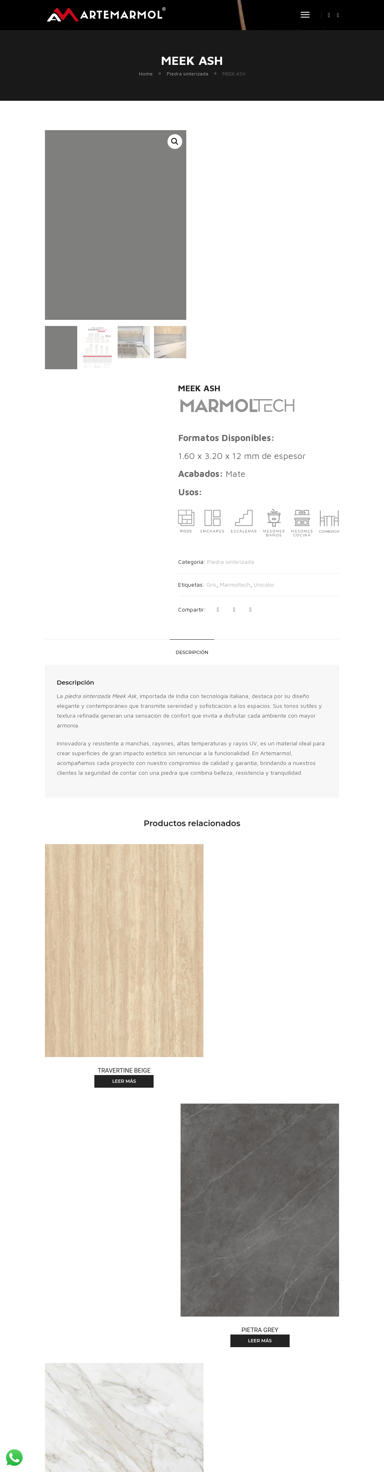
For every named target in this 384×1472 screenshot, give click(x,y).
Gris (231, 332)
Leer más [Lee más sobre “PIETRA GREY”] (270, 819)
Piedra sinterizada (187, 76)
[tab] (192, 413)
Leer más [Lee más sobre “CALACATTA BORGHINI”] (114, 1052)
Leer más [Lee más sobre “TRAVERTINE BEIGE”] (114, 819)
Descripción (192, 413)
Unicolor (283, 332)
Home (146, 76)
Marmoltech (254, 332)
